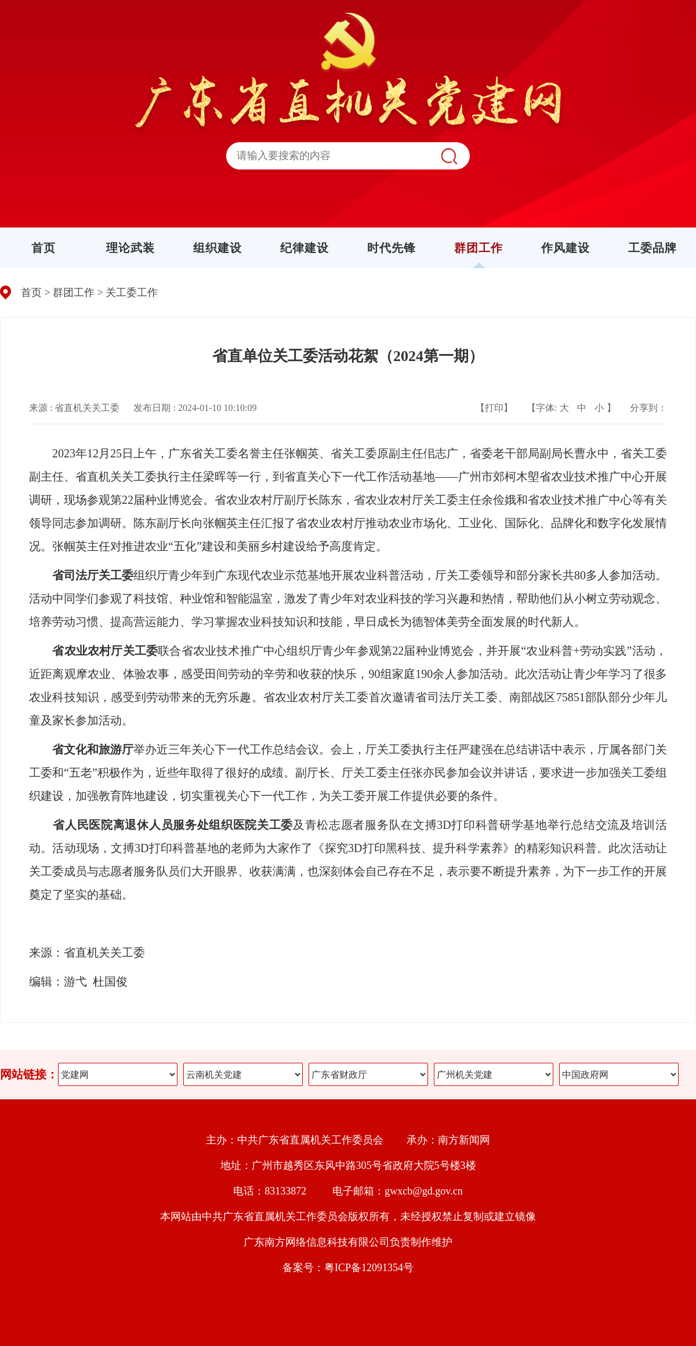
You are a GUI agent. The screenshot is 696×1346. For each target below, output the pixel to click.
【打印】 (494, 408)
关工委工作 (132, 292)
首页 (43, 247)
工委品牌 (652, 247)
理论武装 (130, 247)
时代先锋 (391, 247)
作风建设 (565, 247)
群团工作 (478, 247)
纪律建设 (304, 247)
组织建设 (217, 247)
